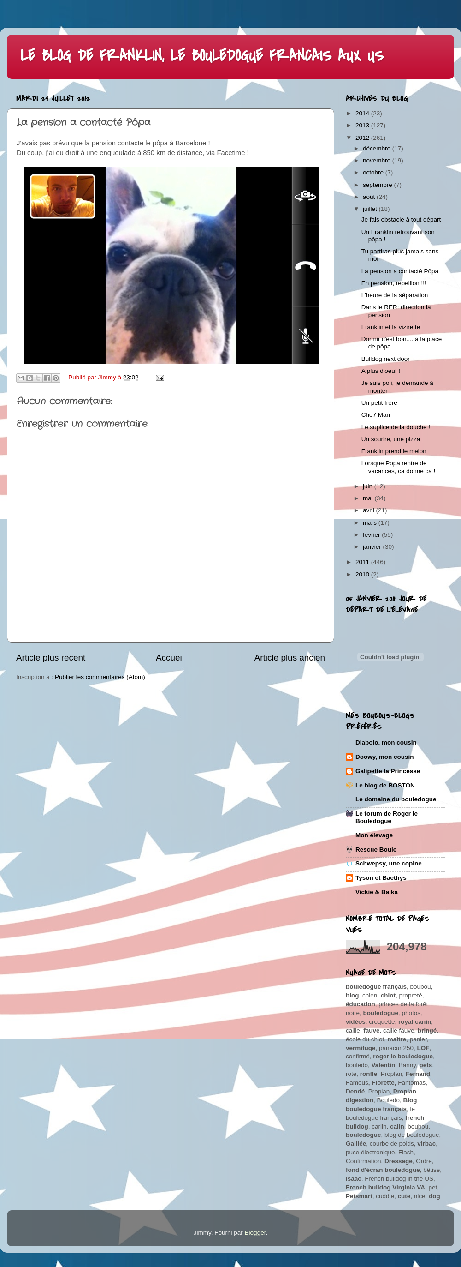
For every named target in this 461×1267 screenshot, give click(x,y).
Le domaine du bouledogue (396, 799)
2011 (363, 561)
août (370, 196)
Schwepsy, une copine (388, 863)
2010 (363, 574)
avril (369, 510)
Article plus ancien (289, 657)
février (372, 534)
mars (370, 522)
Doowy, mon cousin (384, 756)
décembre (377, 148)
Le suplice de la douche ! (395, 427)
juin (368, 486)
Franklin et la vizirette (390, 327)
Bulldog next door (385, 358)
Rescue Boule (375, 849)
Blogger (255, 1232)
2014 (363, 113)
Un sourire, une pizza (390, 439)
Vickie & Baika (376, 892)
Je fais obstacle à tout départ (401, 219)
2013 (363, 125)
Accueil (170, 657)
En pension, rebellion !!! (393, 283)
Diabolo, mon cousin (386, 742)
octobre (374, 172)
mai (369, 498)
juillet (371, 208)
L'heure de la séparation (394, 295)
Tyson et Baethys (381, 877)
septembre (378, 184)
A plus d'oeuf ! (380, 370)
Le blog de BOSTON (385, 785)
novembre (377, 160)
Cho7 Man (375, 414)
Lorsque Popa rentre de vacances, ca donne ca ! (398, 467)
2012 (363, 137)
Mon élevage (374, 835)
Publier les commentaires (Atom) (100, 676)
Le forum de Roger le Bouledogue (386, 817)
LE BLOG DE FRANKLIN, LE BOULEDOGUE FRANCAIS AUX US (202, 56)
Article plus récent (50, 657)
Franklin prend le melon (393, 451)
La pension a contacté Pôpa (399, 271)
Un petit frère (379, 402)
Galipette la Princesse (387, 771)
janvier (373, 546)
